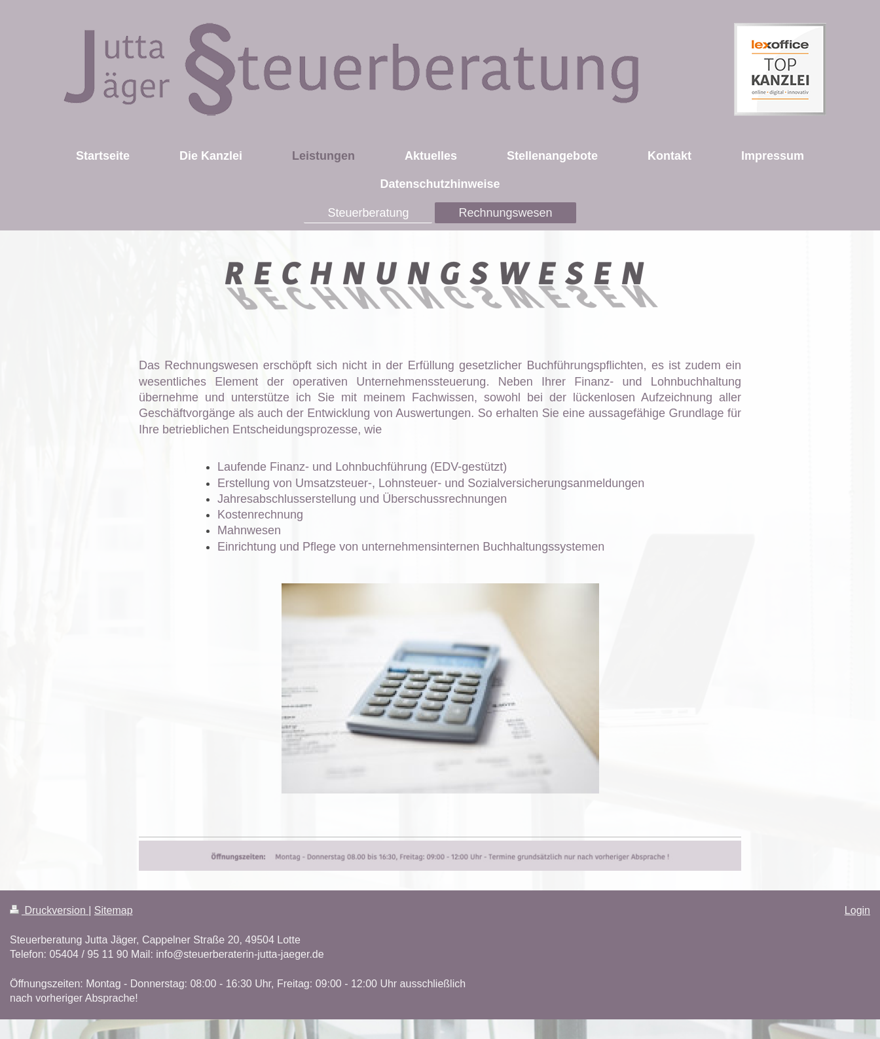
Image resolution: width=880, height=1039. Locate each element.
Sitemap (113, 910)
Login (857, 910)
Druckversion (49, 910)
